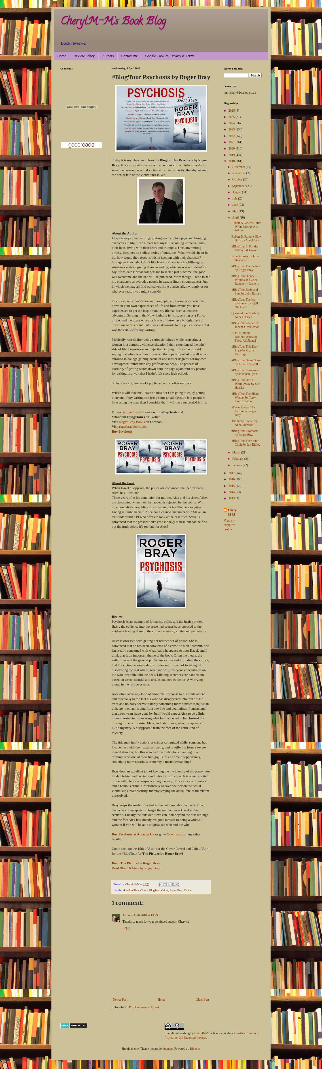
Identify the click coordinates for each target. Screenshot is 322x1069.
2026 (232, 110)
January (237, 465)
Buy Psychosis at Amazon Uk (133, 834)
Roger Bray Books (132, 422)
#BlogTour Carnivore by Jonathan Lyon (244, 372)
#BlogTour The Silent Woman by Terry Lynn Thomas (245, 397)
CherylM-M (202, 1033)
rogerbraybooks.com (133, 426)
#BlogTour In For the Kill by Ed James (244, 248)
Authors (108, 56)
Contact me (129, 56)
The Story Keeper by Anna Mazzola (244, 423)
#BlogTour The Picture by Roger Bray (245, 268)
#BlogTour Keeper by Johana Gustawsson (245, 325)
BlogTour (154, 890)
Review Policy (84, 56)
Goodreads (174, 834)
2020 (232, 148)
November (239, 173)
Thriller (188, 890)
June (235, 204)
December (239, 167)
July (235, 198)
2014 (232, 492)
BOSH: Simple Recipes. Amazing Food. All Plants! (244, 336)
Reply (126, 928)
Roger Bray (176, 890)
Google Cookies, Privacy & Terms (170, 56)
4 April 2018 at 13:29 (144, 915)
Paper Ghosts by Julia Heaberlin (245, 258)
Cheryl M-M (232, 512)
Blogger (195, 1048)
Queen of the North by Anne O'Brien (245, 315)
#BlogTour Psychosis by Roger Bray (244, 432)
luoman (168, 1048)
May (235, 211)
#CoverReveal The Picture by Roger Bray (243, 411)
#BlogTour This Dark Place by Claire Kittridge (244, 350)
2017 (232, 473)
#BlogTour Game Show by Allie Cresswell (246, 362)
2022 (232, 136)
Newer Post (120, 999)
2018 (232, 161)
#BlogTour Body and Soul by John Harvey (246, 291)
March (236, 452)
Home (61, 56)
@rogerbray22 (132, 412)
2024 (232, 123)
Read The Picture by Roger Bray (136, 863)
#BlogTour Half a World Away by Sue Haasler (245, 383)
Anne (126, 915)
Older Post (202, 999)
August (237, 192)
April (235, 217)
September (239, 186)
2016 (232, 479)
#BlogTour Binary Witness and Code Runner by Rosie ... (245, 279)
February (238, 458)
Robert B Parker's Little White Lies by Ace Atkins (246, 226)
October (237, 179)
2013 (232, 498)
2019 (232, 155)
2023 (232, 129)
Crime (164, 890)
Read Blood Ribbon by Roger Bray (136, 868)
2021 (232, 142)
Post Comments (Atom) (144, 1007)
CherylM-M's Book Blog (113, 22)
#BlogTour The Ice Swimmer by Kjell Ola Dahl (244, 303)
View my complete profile (229, 525)
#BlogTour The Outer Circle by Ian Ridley (245, 442)
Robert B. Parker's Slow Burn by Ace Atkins (246, 238)
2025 (232, 117)
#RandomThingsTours (135, 890)
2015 (232, 486)
